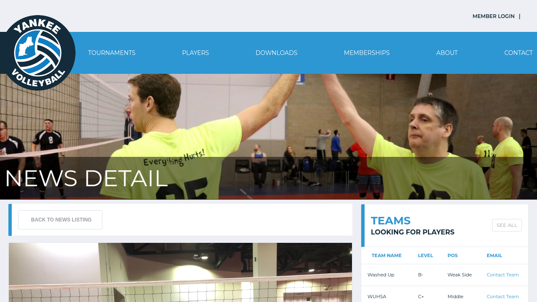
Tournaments (112, 53)
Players (195, 53)
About (447, 53)
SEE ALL (507, 225)
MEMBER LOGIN (494, 16)
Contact (518, 53)
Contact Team (503, 275)
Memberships (367, 53)
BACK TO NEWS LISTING (61, 220)
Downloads (276, 53)
